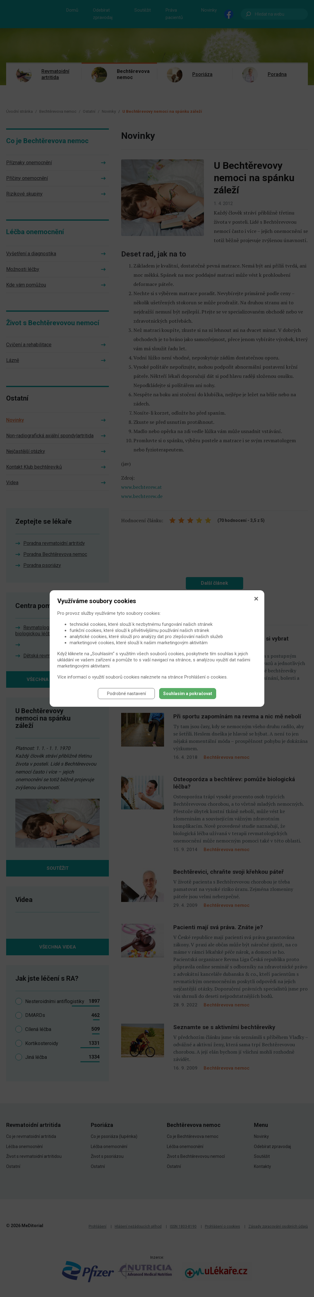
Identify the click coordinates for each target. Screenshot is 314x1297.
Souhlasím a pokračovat (187, 693)
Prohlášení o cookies (205, 677)
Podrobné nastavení (126, 693)
